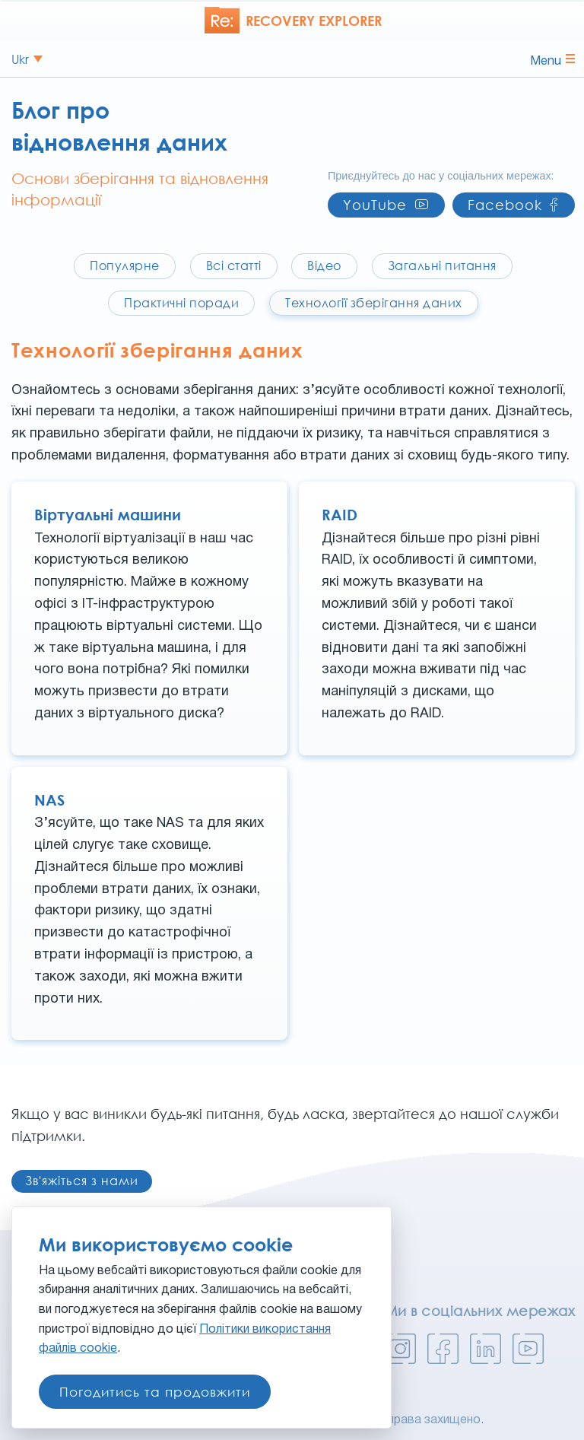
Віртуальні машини (107, 514)
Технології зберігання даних (373, 302)
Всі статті (234, 265)
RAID (339, 514)
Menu (552, 60)
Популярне (125, 265)
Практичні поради (181, 302)
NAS (49, 799)
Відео (324, 265)
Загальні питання (442, 265)
